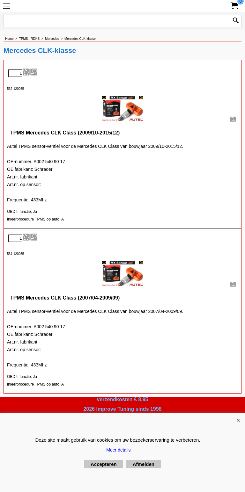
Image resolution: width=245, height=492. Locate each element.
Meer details (118, 449)
